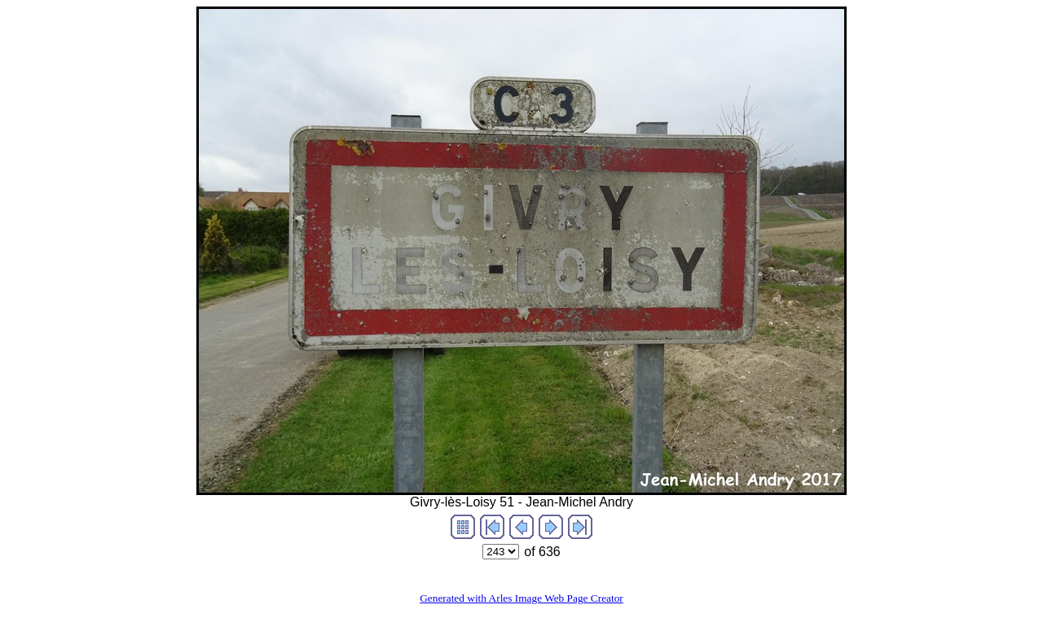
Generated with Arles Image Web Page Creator (521, 598)
